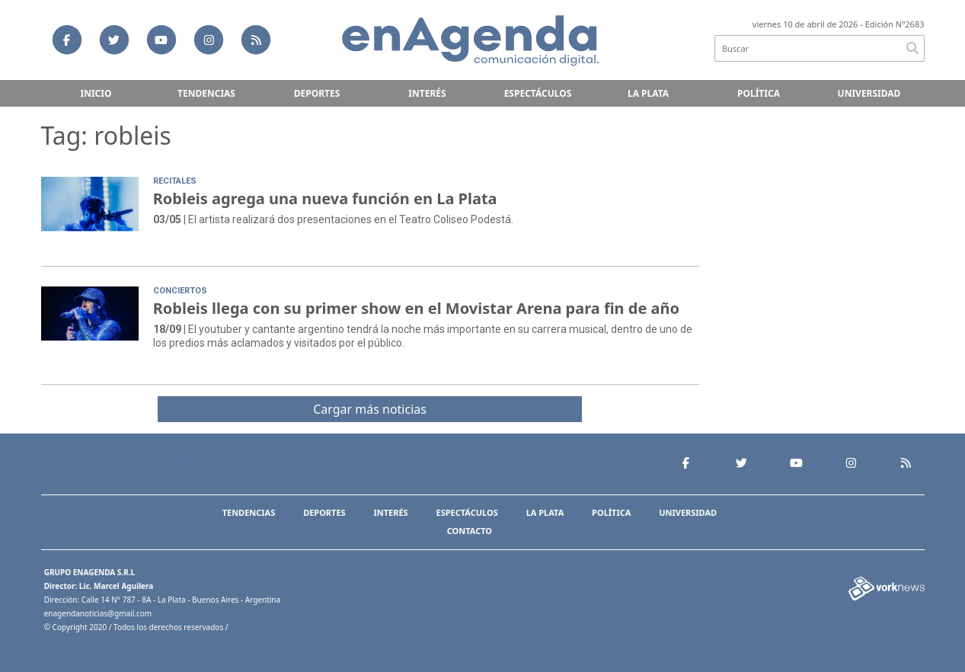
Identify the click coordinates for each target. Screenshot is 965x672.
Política (758, 93)
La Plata (648, 93)
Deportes (317, 93)
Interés (427, 93)
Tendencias (206, 93)
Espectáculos (538, 93)
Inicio (96, 93)
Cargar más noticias (370, 409)
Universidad (869, 93)
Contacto (469, 530)
